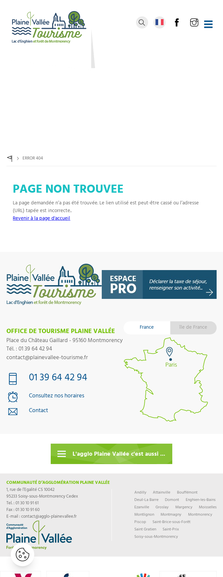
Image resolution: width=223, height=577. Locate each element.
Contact (38, 411)
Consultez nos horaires (56, 396)
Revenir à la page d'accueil (41, 219)
